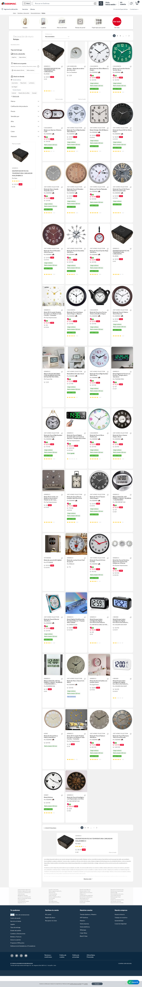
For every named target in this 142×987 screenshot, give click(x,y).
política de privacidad (75, 983)
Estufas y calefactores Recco (55, 913)
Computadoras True (84, 916)
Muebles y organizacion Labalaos (24, 907)
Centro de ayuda (15, 935)
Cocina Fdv (113, 915)
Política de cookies (63, 973)
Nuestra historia (120, 931)
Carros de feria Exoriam (116, 912)
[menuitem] (133, 9)
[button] (68, 3)
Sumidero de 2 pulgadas (85, 918)
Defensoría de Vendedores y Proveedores (22, 963)
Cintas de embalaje (53, 910)
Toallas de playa (21, 910)
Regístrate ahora (50, 934)
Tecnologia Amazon (53, 918)
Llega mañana (22, 57)
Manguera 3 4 (83, 910)
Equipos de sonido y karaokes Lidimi (117, 919)
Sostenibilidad (119, 937)
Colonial (14, 93)
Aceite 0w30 (82, 919)
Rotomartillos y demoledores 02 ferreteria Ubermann (86, 913)
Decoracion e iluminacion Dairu (117, 906)
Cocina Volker (52, 915)
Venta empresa (84, 940)
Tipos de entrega (15, 944)
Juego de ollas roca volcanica (86, 909)
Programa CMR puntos (17, 960)
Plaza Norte (23, 83)
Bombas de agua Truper (116, 913)
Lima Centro (15, 83)
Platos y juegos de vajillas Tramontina (55, 907)
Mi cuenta (48, 931)
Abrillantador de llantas (116, 918)
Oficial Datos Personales (91, 973)
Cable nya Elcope (52, 912)
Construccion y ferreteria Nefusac (24, 913)
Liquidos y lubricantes (53, 906)
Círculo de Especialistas (120, 9)
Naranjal (34, 93)
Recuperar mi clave (51, 937)
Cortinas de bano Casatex (23, 918)
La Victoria (31, 83)
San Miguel (14, 87)
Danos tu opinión (15, 956)
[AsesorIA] (133, 982)
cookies (86, 983)
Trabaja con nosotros (121, 934)
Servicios (25, 9)
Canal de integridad (120, 940)
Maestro (82, 937)
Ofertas (32, 9)
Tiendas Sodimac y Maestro (88, 931)
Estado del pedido (15, 947)
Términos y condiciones (48, 973)
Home (14, 13)
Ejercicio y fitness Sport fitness (24, 915)
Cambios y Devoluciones (17, 950)
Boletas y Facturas (15, 953)
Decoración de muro (35, 13)
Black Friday (83, 953)
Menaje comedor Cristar (85, 907)
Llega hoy (14, 57)
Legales (12, 941)
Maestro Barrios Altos (24, 93)
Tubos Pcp (51, 916)
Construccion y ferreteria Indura (24, 909)
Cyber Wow (83, 950)
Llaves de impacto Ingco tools (24, 906)
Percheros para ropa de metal (117, 907)
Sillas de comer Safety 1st (85, 906)
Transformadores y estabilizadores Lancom (86, 912)
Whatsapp (83, 947)
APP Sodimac (84, 934)
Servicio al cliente (15, 938)
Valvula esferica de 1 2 (84, 915)
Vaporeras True (52, 909)
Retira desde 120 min (18, 70)
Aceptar (97, 984)
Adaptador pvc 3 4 (22, 919)
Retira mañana (30, 70)
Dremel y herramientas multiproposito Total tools (117, 916)
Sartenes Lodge (114, 909)
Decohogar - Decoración (23, 13)
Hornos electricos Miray (54, 919)
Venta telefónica (85, 943)
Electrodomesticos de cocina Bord (117, 910)
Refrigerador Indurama (23, 912)
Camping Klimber (21, 916)
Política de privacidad (75, 973)
